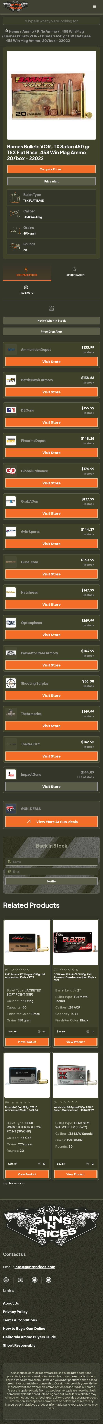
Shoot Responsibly (19, 1345)
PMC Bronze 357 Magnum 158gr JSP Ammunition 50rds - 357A (25, 976)
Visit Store (51, 361)
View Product (27, 1042)
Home (11, 31)
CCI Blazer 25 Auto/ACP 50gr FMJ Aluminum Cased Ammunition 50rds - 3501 (75, 977)
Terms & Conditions (20, 1320)
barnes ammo (17, 1183)
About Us (11, 1303)
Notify (51, 881)
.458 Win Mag (72, 31)
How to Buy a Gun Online (24, 1328)
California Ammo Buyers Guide (29, 1337)
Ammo (28, 31)
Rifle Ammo (47, 31)
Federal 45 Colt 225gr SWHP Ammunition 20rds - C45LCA (21, 1109)
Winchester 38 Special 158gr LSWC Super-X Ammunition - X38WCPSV (74, 1109)
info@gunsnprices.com (35, 1266)
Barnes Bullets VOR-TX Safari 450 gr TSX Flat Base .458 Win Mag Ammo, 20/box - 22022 (47, 38)
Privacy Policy (15, 1311)
